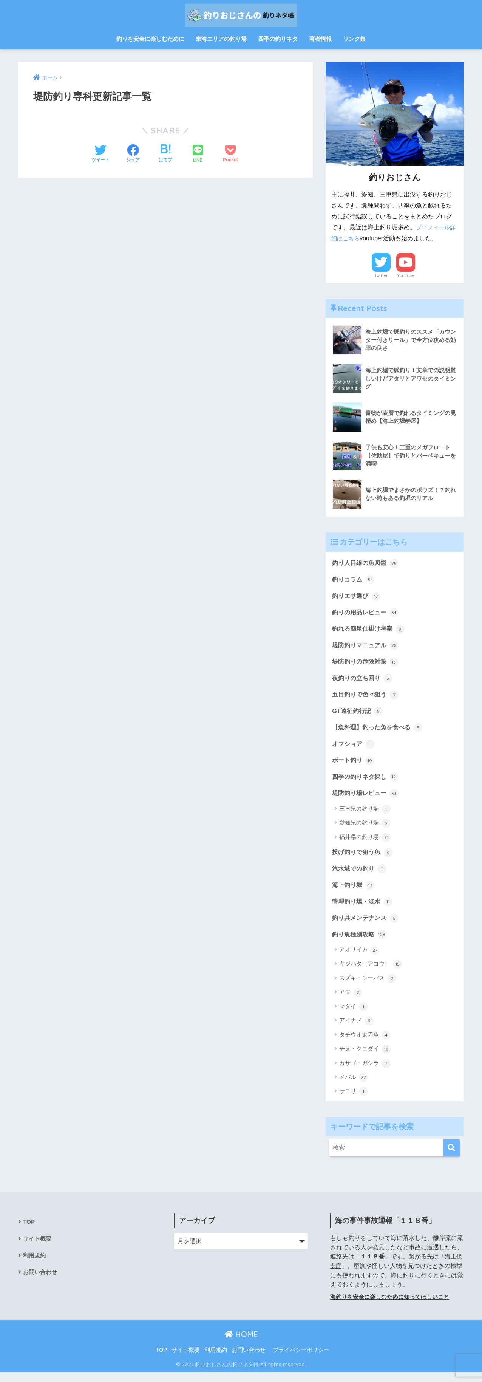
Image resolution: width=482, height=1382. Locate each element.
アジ (350, 1002)
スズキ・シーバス (367, 987)
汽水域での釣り (360, 876)
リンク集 (354, 39)
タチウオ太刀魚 (365, 1044)
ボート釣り (354, 766)
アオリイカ (359, 959)
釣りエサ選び (357, 597)
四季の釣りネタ (278, 39)
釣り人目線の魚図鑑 (367, 563)
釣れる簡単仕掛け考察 (370, 631)
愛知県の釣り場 (365, 829)
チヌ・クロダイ (365, 1058)
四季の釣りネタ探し (367, 783)
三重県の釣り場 (365, 815)
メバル (353, 1086)
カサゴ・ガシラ (365, 1072)
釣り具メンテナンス (367, 926)
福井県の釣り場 (365, 844)
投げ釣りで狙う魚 (363, 859)
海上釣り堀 (354, 893)
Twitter (381, 275)
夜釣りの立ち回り (363, 681)
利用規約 (35, 1266)
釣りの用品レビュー (367, 614)
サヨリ (353, 1101)
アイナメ (356, 1030)
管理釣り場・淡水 (363, 910)
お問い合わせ (41, 1283)
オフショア (354, 749)
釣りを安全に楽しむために (150, 39)
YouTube (405, 275)
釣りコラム (354, 580)
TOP (29, 1232)
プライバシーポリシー (301, 1360)
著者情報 (320, 39)
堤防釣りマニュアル (367, 647)
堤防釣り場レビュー (367, 800)
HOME (241, 1343)
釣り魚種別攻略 (360, 943)
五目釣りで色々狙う (367, 698)
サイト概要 (38, 1249)
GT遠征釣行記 (358, 715)
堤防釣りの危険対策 (367, 664)
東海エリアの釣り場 (221, 39)
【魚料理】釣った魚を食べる (380, 732)
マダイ (353, 1016)
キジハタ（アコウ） (370, 973)
